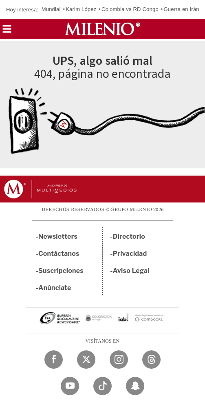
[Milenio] (102, 29)
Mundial (51, 9)
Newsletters (57, 236)
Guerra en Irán (181, 9)
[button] (7, 31)
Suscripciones (61, 271)
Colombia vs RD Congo (130, 9)
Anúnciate (54, 288)
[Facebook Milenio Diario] (53, 359)
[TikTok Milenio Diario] (102, 386)
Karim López (81, 9)
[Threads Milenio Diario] (151, 359)
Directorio (129, 236)
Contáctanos (58, 253)
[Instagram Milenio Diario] (119, 359)
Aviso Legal (131, 271)
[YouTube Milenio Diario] (70, 386)
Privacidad (130, 253)
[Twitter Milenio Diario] (86, 359)
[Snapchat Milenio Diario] (135, 386)
